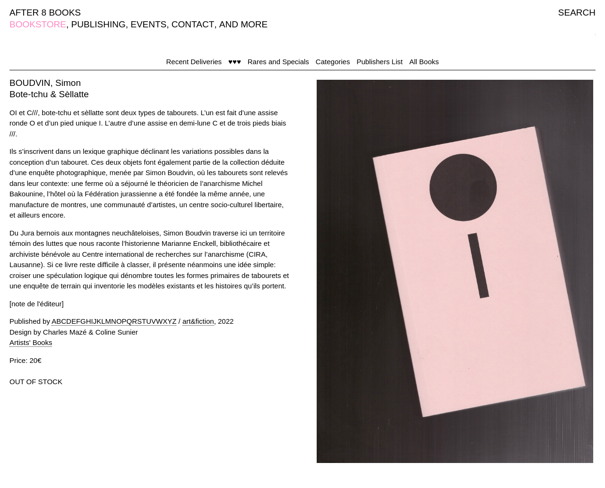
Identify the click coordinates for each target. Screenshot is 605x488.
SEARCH (577, 12)
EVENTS (148, 24)
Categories (333, 62)
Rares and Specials (278, 62)
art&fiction (198, 321)
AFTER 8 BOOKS (45, 12)
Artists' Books (30, 342)
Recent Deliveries (194, 62)
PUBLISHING (98, 24)
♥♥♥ (234, 62)
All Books (424, 62)
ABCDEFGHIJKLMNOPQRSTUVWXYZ (114, 321)
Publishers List (379, 62)
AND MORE (243, 24)
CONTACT (193, 24)
